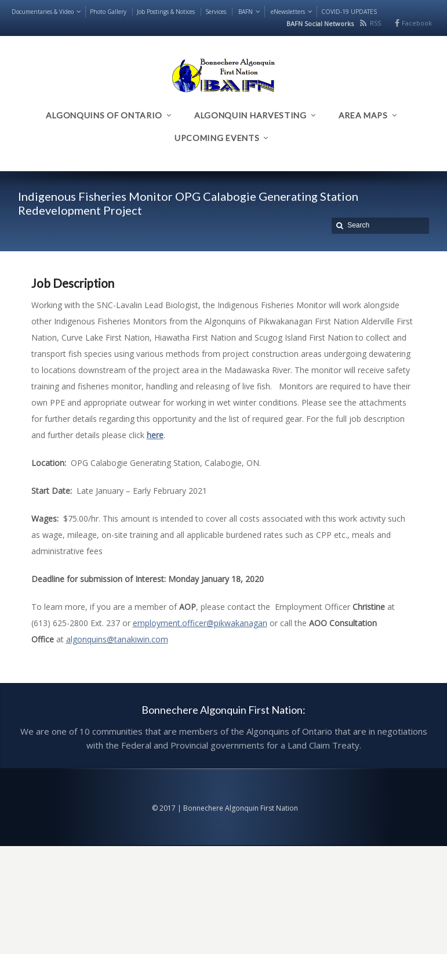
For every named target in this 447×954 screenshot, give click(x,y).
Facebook (417, 23)
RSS (375, 23)
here (155, 434)
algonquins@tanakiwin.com (117, 639)
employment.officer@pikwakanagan (200, 622)
